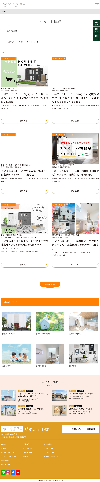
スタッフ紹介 (48, 444)
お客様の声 (26, 444)
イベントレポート (32, 42)
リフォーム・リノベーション (9, 456)
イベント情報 (5, 460)
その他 (21, 42)
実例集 (96, 23)
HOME (3, 12)
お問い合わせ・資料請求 (84, 428)
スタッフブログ (48, 448)
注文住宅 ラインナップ (8, 452)
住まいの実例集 (5, 464)
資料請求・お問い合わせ (51, 456)
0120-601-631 (43, 429)
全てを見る (12, 42)
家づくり (3, 448)
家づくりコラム (27, 448)
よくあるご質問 (27, 452)
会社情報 (25, 456)
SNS (96, 30)
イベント (96, 37)
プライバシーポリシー (50, 452)
